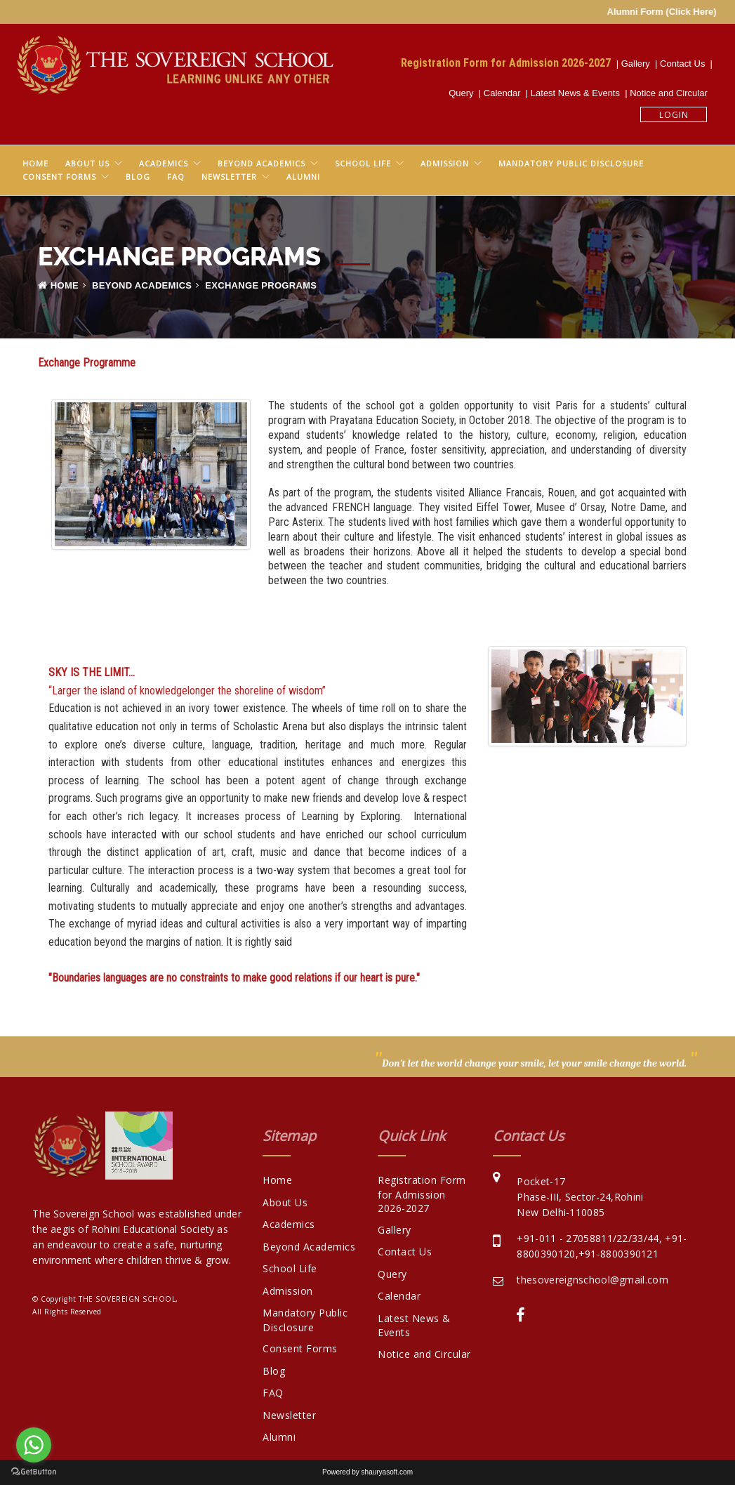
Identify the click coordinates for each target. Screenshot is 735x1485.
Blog (138, 176)
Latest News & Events (578, 93)
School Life (363, 163)
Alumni (303, 176)
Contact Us (685, 63)
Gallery (638, 63)
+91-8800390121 (618, 1253)
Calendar (505, 93)
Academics (163, 163)
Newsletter (229, 176)
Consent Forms (59, 176)
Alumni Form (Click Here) (677, 11)
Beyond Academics (261, 163)
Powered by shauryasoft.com (367, 1472)
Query (464, 93)
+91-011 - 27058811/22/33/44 (587, 1238)
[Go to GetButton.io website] (33, 1471)
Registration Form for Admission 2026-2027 (508, 62)
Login (674, 115)
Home (35, 163)
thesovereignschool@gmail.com (592, 1279)
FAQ (176, 176)
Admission (445, 163)
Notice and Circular (671, 93)
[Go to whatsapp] (33, 1445)
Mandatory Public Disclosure (571, 163)
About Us (87, 163)
